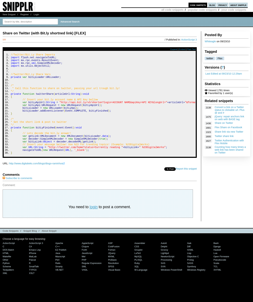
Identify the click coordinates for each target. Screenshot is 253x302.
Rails (57, 282)
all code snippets (172, 9)
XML (5, 292)
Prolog (190, 278)
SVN (163, 285)
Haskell (217, 268)
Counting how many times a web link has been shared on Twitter (230, 150)
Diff (188, 265)
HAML (190, 268)
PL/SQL (138, 278)
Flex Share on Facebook (228, 127)
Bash (216, 262)
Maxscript (60, 275)
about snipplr (238, 5)
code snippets (198, 5)
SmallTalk (34, 285)
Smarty (59, 285)
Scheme (7, 285)
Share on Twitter (224, 123)
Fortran (111, 268)
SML (84, 285)
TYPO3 (32, 288)
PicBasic (112, 278)
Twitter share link (224, 136)
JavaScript (87, 272)
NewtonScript (167, 275)
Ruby (137, 282)
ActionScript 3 (189, 39)
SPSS (111, 285)
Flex (220, 58)
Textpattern (8, 288)
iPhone (32, 272)
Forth (84, 268)
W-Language (140, 288)
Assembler (139, 262)
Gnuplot (138, 268)
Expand (173, 49)
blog (212, 5)
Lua (215, 272)
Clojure (85, 265)
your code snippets (233, 9)
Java (57, 272)
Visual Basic (114, 288)
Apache (59, 262)
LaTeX (137, 272)
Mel (83, 275)
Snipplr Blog (30, 250)
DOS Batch (8, 268)
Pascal (32, 278)
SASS (190, 282)
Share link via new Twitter (229, 131)
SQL (136, 285)
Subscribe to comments (17, 197)
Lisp (189, 272)
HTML (6, 272)
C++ (57, 265)
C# (30, 265)
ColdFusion (114, 265)
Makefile (7, 275)
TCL (215, 285)
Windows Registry (196, 288)
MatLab (33, 275)
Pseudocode (219, 278)
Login (36, 14)
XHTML (217, 288)
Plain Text (191, 49)
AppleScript (87, 262)
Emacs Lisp (35, 268)
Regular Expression (92, 282)
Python (6, 282)
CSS (136, 265)
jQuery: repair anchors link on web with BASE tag (229, 118)
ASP (110, 262)
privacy (222, 5)
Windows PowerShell (171, 288)
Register (24, 14)
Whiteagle (210, 41)
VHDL (85, 288)
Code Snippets (11, 250)
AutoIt (164, 262)
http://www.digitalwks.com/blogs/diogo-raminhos (36, 182)
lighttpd (165, 272)
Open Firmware (221, 275)
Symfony (191, 285)
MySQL (138, 275)
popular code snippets (202, 9)
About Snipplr (49, 250)
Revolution (113, 282)
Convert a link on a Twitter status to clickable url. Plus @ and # (230, 110)
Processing (166, 278)
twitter (209, 58)
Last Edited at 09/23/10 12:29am (223, 73)
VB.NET (59, 288)
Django (217, 265)
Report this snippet (186, 187)
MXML (111, 275)
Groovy (164, 268)
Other (5, 278)
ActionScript (9, 262)
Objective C (193, 275)
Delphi (164, 265)
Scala (216, 282)
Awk (189, 262)
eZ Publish (60, 268)
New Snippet (9, 14)
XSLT (31, 292)
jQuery (111, 272)
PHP (84, 278)
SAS (163, 282)
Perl (57, 278)
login (94, 226)
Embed (182, 49)
